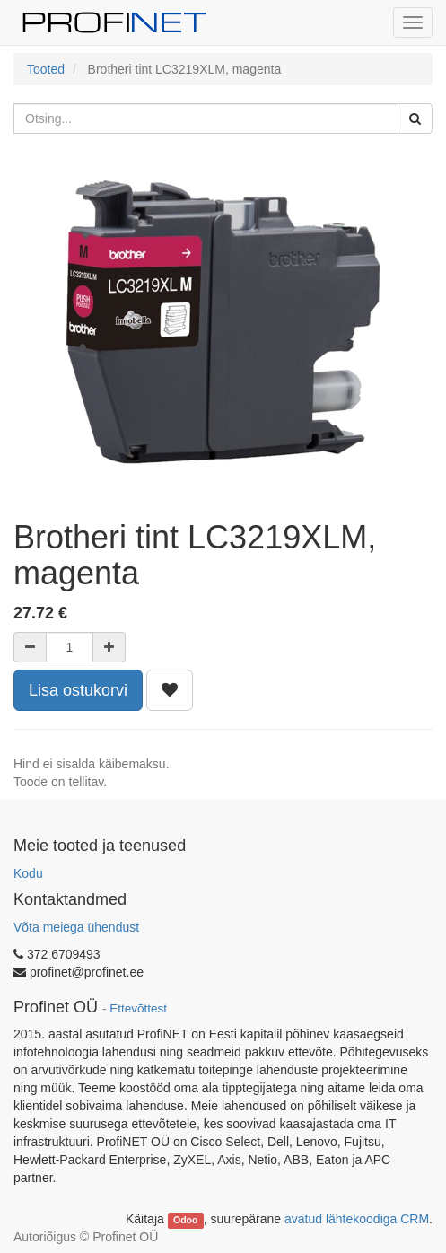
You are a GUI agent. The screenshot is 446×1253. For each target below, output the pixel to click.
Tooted (46, 69)
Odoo (185, 1219)
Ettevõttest (138, 1008)
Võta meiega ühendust (76, 927)
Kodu (28, 873)
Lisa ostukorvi (78, 690)
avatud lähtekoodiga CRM (356, 1219)
